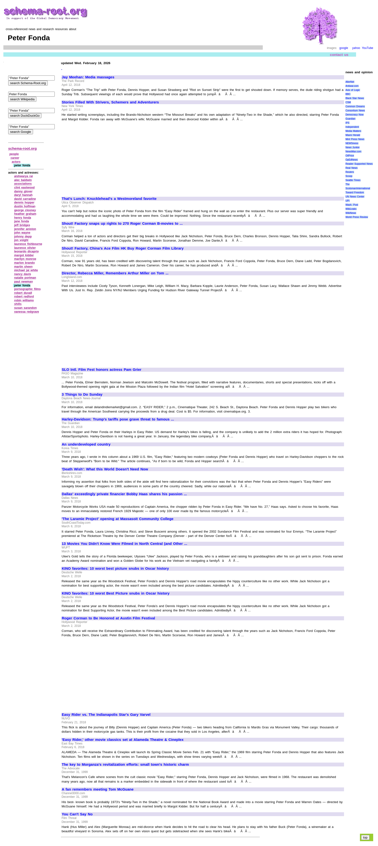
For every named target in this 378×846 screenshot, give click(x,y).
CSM (348, 102)
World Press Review (356, 217)
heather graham (25, 214)
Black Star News (354, 98)
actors (16, 161)
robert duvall (23, 293)
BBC (348, 94)
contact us (339, 55)
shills (18, 304)
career (15, 158)
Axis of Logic (352, 90)
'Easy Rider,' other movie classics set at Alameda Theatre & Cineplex (122, 740)
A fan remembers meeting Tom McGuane (98, 789)
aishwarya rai (23, 176)
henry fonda (22, 217)
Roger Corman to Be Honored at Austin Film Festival (108, 618)
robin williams (24, 300)
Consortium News (355, 110)
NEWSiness (351, 143)
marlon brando (24, 262)
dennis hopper (24, 202)
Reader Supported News (359, 163)
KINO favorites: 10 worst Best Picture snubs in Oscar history (115, 593)
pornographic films (27, 289)
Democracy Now (354, 114)
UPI (347, 200)
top (365, 837)
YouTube (367, 48)
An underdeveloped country (86, 444)
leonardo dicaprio (26, 251)
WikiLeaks (351, 209)
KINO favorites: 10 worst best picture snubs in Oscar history (115, 568)
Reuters (349, 172)
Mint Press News (354, 139)
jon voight (21, 240)
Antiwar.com (351, 86)
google (343, 48)
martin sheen (23, 266)
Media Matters (353, 131)
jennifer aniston (25, 229)
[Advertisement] (102, 156)
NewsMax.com (353, 151)
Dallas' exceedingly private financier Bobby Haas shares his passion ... (124, 494)
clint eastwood (24, 187)
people (14, 154)
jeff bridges (22, 225)
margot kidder (24, 255)
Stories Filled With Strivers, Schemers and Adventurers (110, 102)
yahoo (356, 48)
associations (23, 183)
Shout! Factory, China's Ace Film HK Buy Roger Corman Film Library (122, 248)
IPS (347, 123)
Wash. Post (351, 204)
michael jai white (26, 270)
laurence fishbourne (28, 244)
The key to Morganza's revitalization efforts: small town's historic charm (125, 764)
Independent (352, 127)
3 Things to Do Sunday (82, 394)
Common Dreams (355, 106)
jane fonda (21, 221)
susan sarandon (25, 308)
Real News (351, 168)
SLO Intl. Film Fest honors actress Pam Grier (101, 370)
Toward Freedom (354, 192)
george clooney (25, 210)
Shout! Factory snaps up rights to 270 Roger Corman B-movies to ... (122, 223)
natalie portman (25, 277)
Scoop (348, 176)
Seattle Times (352, 180)
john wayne (22, 232)
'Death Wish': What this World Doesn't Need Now (105, 469)
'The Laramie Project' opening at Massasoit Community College (117, 519)
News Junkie (352, 147)
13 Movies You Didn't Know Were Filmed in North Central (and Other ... (124, 544)
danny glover (23, 191)
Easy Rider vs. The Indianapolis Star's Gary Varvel (106, 715)
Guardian (350, 118)
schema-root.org (22, 148)
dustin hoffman (24, 206)
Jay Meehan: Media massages (88, 77)
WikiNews (350, 213)
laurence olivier (25, 248)
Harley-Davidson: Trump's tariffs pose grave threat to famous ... (118, 419)
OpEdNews (351, 159)
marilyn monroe (25, 259)
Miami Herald (352, 135)
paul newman (23, 281)
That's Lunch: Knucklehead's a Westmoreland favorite (109, 199)
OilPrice (349, 155)
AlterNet (349, 82)
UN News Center (354, 196)
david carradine (25, 199)
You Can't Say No (77, 814)
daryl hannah (23, 195)
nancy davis (22, 274)
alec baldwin (23, 180)
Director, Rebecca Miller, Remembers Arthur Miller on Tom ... (115, 273)
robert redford (24, 296)
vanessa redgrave (26, 311)
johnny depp (23, 236)
